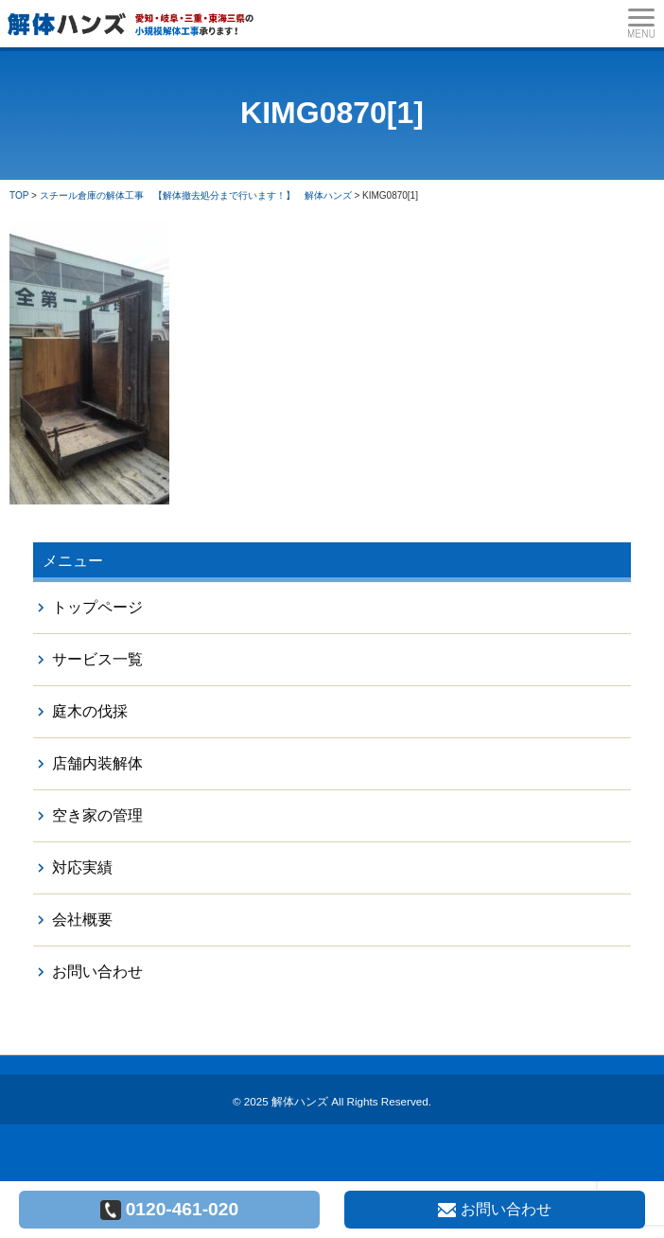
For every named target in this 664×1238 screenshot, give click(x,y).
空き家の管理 (97, 815)
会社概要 (82, 919)
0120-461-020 (169, 1209)
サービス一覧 (97, 659)
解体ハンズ (299, 1101)
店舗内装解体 (97, 763)
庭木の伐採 (90, 711)
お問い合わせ (97, 972)
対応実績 (82, 867)
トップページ (97, 607)
